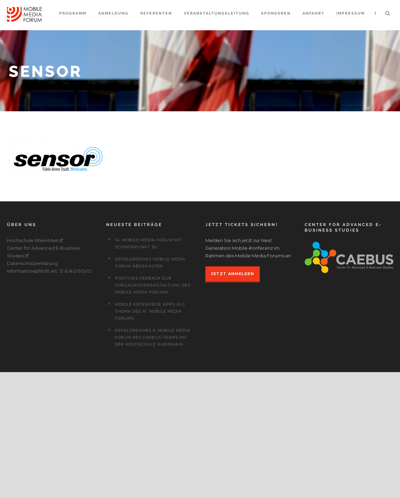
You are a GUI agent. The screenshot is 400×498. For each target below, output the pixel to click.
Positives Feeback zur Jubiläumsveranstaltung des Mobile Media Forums (152, 411)
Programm (72, 13)
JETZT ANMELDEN (232, 399)
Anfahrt (313, 13)
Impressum (350, 13)
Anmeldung (113, 13)
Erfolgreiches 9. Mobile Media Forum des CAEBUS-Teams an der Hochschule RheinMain (152, 463)
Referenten (156, 13)
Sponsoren (276, 13)
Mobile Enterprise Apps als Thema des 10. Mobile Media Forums (150, 437)
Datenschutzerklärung (32, 389)
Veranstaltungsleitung (216, 13)
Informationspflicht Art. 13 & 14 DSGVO (49, 397)
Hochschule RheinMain (35, 366)
